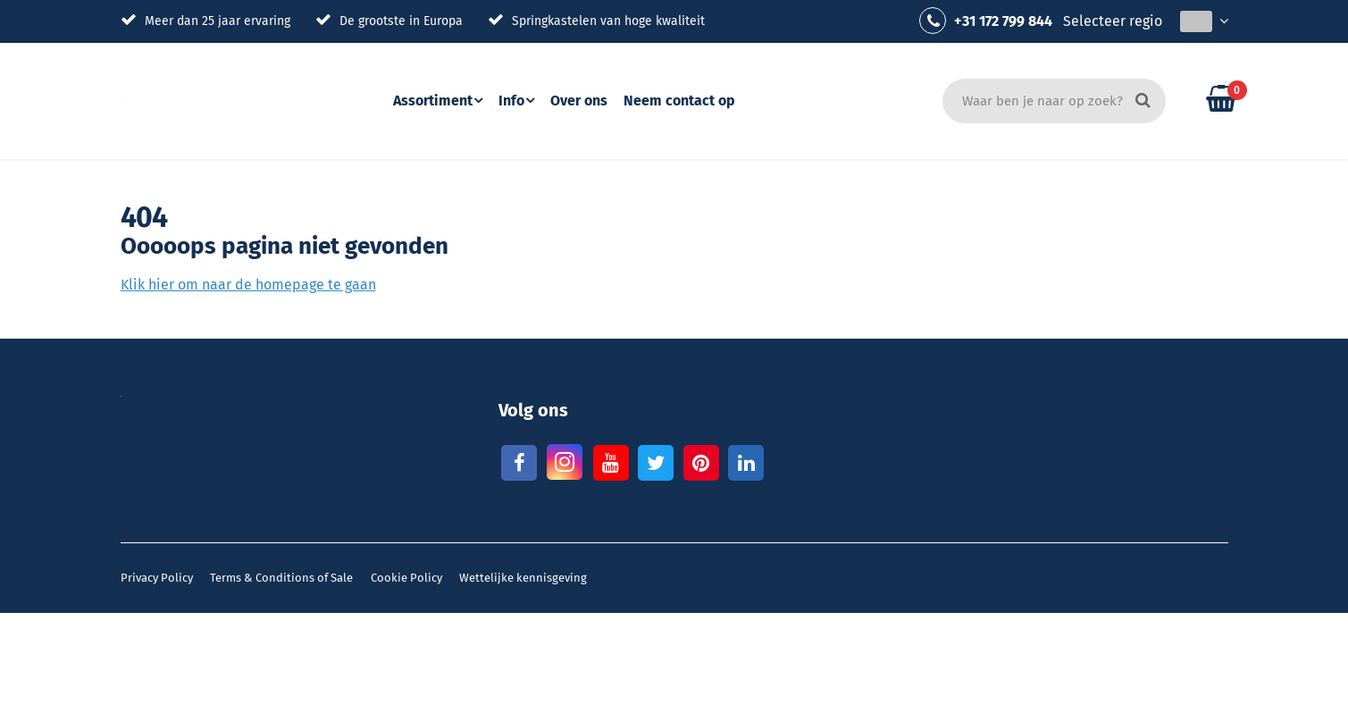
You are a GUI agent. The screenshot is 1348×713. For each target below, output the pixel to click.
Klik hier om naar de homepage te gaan (248, 284)
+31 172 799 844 (985, 20)
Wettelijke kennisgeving (523, 577)
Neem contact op (685, 100)
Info (514, 100)
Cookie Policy (406, 577)
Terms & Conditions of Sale (281, 577)
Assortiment (433, 100)
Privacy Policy (157, 577)
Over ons (585, 100)
